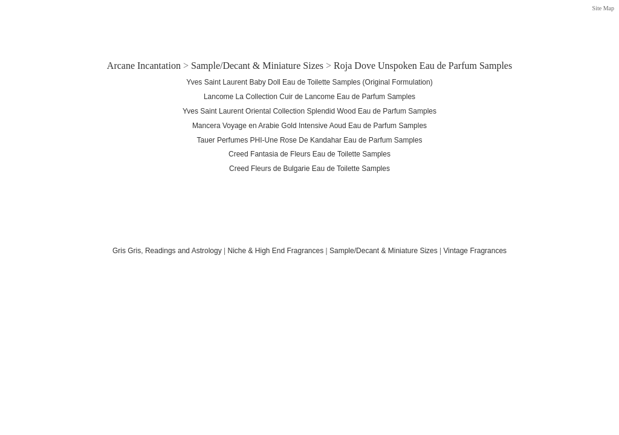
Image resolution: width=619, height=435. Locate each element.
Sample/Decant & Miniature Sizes (257, 65)
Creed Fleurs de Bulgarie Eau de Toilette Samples (309, 168)
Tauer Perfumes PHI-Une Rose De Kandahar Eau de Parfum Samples (310, 140)
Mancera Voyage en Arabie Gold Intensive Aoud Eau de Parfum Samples (309, 125)
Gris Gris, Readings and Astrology (167, 250)
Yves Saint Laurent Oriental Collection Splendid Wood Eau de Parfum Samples (309, 111)
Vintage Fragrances (475, 250)
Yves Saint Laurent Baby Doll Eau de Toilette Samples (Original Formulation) (309, 82)
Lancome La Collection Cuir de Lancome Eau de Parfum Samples (309, 96)
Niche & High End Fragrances (275, 250)
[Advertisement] (309, 25)
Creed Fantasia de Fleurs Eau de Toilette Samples (309, 154)
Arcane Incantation (144, 65)
